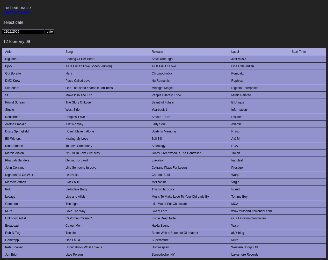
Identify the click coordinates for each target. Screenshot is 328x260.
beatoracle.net (16, 12)
